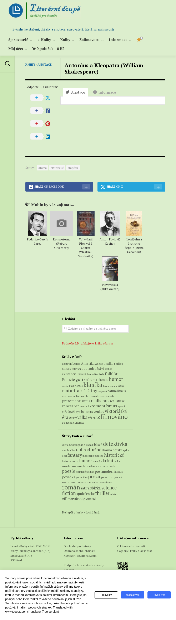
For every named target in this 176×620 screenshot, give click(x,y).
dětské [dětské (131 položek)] (117, 450)
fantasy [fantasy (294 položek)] (74, 455)
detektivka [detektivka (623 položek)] (115, 443)
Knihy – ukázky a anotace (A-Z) (30, 551)
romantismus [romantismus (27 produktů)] (104, 406)
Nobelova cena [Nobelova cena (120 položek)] (94, 466)
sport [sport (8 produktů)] (121, 406)
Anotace (44, 64)
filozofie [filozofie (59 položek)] (99, 455)
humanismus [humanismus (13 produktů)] (98, 379)
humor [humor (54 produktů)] (116, 379)
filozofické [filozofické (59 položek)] (88, 455)
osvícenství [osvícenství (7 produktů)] (108, 396)
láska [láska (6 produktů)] (120, 386)
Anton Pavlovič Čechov (110, 241)
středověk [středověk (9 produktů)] (68, 412)
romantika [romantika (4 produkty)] (85, 406)
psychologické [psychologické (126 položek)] (111, 477)
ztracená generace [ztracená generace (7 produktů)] (73, 422)
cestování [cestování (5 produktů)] (75, 368)
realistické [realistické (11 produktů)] (117, 401)
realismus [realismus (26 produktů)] (100, 400)
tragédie (73, 168)
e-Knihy (44, 40)
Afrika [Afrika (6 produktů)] (76, 364)
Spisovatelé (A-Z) (21, 556)
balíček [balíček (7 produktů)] (118, 364)
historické (57, 168)
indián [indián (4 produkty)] (65, 386)
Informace (118, 40)
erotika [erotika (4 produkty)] (108, 368)
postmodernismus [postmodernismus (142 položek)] (109, 471)
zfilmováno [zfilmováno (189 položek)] (72, 498)
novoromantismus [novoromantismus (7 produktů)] (73, 396)
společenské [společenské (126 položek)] (85, 493)
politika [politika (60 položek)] (90, 471)
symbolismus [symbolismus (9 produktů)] (84, 412)
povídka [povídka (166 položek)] (68, 477)
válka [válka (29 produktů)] (82, 417)
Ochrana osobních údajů (79, 551)
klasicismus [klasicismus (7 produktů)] (76, 386)
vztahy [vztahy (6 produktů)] (73, 418)
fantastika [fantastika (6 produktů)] (93, 374)
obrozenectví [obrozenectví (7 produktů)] (93, 396)
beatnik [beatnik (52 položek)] (90, 444)
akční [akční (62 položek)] (65, 444)
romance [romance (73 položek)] (81, 482)
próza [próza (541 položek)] (94, 476)
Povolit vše (159, 594)
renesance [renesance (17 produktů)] (71, 406)
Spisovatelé (18, 40)
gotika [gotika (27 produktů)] (82, 379)
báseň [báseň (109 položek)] (98, 444)
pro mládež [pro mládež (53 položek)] (81, 477)
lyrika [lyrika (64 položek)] (117, 461)
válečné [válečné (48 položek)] (113, 494)
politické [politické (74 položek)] (81, 472)
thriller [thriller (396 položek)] (102, 493)
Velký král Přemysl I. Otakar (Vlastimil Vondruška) (85, 247)
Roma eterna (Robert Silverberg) (61, 243)
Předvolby (106, 594)
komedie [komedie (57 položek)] (97, 461)
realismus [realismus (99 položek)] (68, 482)
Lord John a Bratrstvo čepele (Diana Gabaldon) (134, 245)
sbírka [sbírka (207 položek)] (95, 487)
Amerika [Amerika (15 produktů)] (88, 363)
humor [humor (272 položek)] (85, 461)
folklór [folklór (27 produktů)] (111, 373)
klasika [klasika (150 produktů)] (92, 385)
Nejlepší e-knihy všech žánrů (81, 512)
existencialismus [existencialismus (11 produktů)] (74, 374)
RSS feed (16, 560)
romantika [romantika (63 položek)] (92, 482)
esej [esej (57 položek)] (64, 455)
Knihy (65, 40)
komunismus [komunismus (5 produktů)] (110, 386)
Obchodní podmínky (77, 546)
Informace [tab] (104, 92)
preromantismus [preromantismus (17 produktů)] (76, 400)
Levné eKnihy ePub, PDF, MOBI (30, 546)
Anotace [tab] (75, 92)
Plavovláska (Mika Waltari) (110, 287)
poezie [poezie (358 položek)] (68, 471)
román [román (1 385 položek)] (71, 487)
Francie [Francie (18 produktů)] (68, 379)
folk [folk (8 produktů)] (101, 374)
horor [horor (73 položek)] (75, 461)
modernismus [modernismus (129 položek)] (72, 466)
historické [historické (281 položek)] (114, 455)
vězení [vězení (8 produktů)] (92, 418)
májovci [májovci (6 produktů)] (102, 391)
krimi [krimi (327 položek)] (108, 461)
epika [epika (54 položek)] (126, 450)
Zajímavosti (89, 40)
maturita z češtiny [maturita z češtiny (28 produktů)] (79, 390)
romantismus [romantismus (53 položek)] (105, 482)
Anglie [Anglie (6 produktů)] (99, 364)
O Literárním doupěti (131, 546)
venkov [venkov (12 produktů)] (99, 411)
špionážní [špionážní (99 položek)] (89, 499)
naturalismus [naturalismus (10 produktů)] (116, 391)
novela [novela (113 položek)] (110, 466)
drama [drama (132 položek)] (107, 450)
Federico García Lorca (37, 241)
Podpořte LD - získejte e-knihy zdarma (87, 343)
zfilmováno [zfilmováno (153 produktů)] (112, 417)
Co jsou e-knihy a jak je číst (134, 551)
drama (42, 168)
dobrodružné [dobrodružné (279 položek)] (88, 449)
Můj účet (15, 49)
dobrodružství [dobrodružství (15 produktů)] (92, 368)
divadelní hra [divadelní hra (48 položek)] (68, 450)
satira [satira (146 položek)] (85, 488)
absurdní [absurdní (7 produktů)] (67, 364)
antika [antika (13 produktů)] (109, 363)
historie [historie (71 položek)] (66, 461)
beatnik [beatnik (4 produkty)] (66, 368)
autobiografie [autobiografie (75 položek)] (77, 445)
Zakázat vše (133, 594)
